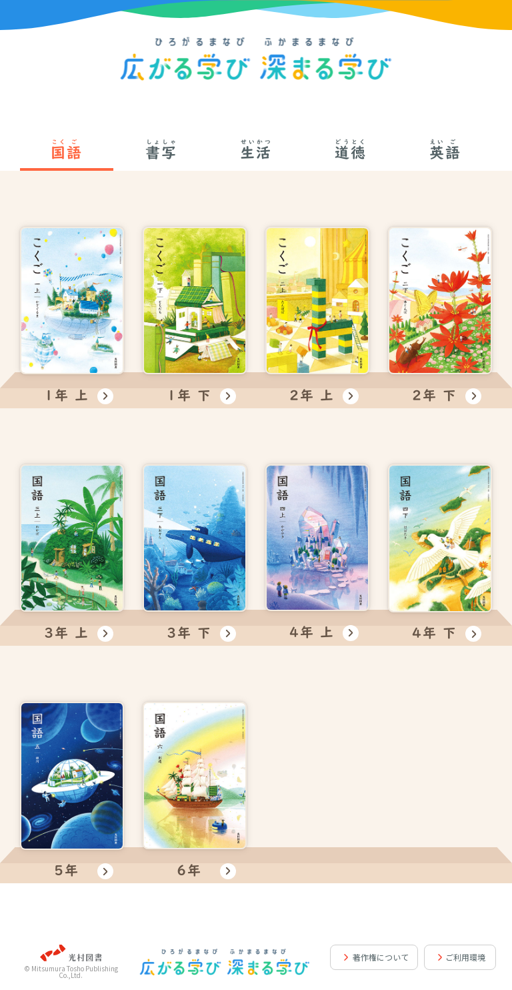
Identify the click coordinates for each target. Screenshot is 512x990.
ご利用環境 (465, 957)
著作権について (381, 957)
